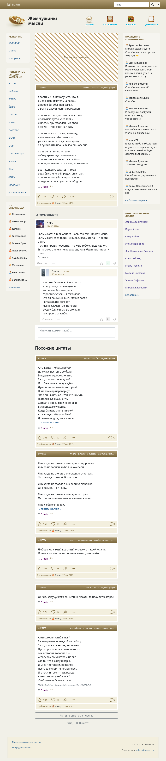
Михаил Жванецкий (136, 287)
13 (56, 196)
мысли (73, 453)
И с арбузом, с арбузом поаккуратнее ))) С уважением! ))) (138, 115)
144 (45, 699)
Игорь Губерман (134, 265)
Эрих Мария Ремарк (136, 221)
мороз (12, 50)
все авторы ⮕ (132, 294)
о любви (95, 87)
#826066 (42, 587)
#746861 (42, 358)
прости (86, 87)
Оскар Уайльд (132, 258)
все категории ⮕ (17, 192)
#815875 (42, 628)
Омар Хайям (132, 236)
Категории (110, 18)
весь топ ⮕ (14, 287)
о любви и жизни (101, 540)
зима (12, 122)
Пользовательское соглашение (27, 742)
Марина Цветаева (135, 272)
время (12, 161)
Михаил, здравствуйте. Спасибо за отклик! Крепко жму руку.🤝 (140, 52)
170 (45, 611)
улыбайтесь (75, 628)
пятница (14, 42)
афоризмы (15, 184)
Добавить (151, 18)
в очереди (91, 453)
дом (11, 169)
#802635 (42, 453)
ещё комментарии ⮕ (136, 200)
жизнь (12, 83)
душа (12, 106)
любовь (13, 91)
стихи (87, 358)
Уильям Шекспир (134, 243)
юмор (12, 138)
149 (45, 568)
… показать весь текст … (50, 422)
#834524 (42, 87)
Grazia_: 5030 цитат (76, 723)
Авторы (130, 18)
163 (45, 523)
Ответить (42, 263)
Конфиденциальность (22, 747)
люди (12, 177)
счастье (14, 130)
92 (58, 437)
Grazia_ (45, 428)
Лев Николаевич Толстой (139, 251)
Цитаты (89, 18)
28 (58, 699)
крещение (14, 58)
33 (58, 523)
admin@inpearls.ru (145, 750)
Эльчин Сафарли (134, 280)
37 (58, 611)
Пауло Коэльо (132, 229)
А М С (67, 271)
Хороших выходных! (136, 164)
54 (44, 196)
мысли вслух (16, 153)
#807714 (42, 540)
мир (11, 145)
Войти (13, 4)
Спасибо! (130, 101)
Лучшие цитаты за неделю (76, 715)
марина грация (108, 87)
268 (45, 437)
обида (96, 587)
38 (58, 568)
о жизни (81, 453)
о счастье (87, 628)
